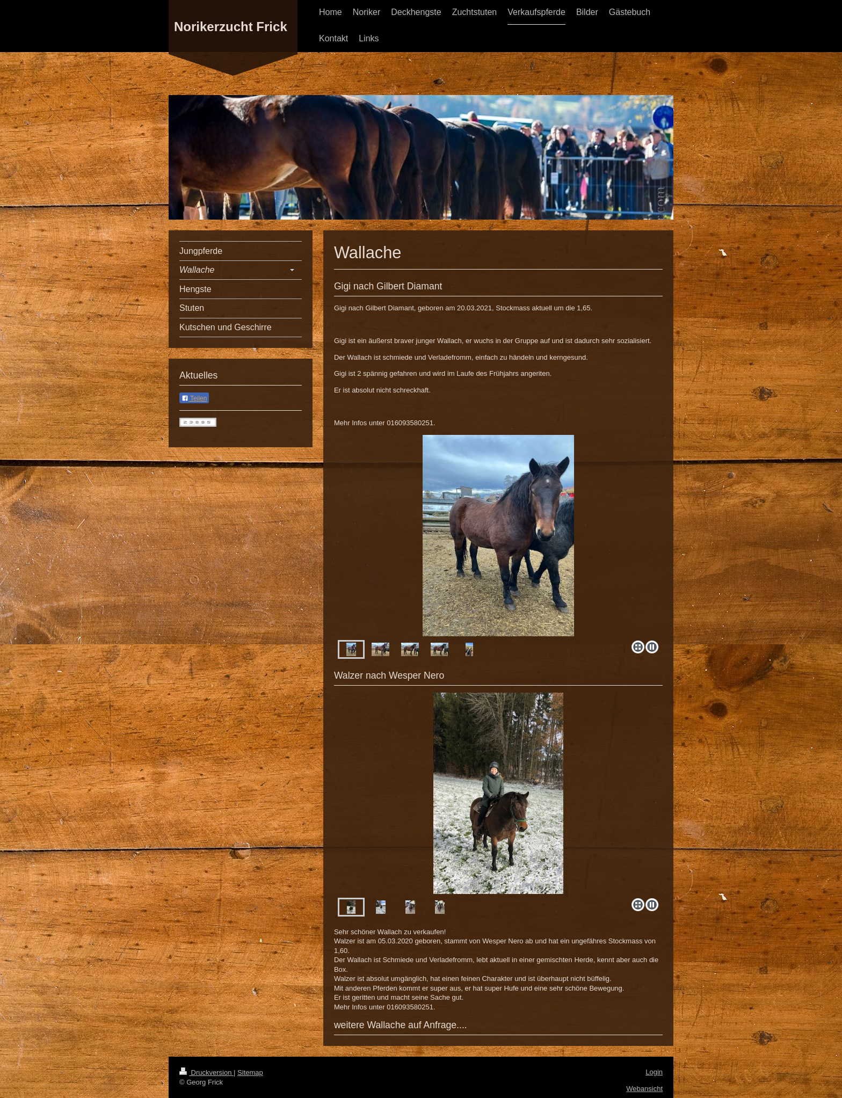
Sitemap (250, 1072)
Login (654, 1072)
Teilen (194, 398)
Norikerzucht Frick (230, 26)
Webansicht (644, 1089)
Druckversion (206, 1072)
